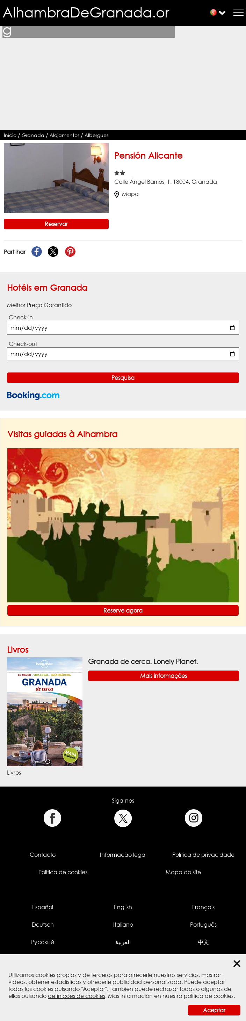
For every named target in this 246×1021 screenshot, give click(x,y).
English (123, 907)
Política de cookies (62, 872)
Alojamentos (64, 135)
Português (203, 924)
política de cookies (208, 995)
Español (42, 907)
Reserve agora (123, 610)
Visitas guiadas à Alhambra (62, 434)
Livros (17, 649)
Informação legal (123, 854)
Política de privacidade (203, 854)
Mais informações (163, 675)
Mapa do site (183, 872)
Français (203, 907)
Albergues (96, 135)
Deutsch (43, 924)
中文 (203, 942)
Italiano (123, 924)
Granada (33, 135)
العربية (123, 942)
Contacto (43, 854)
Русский (42, 942)
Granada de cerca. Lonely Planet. (143, 661)
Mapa (126, 193)
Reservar (56, 223)
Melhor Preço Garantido (39, 305)
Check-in (21, 317)
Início (10, 135)
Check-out (23, 343)
